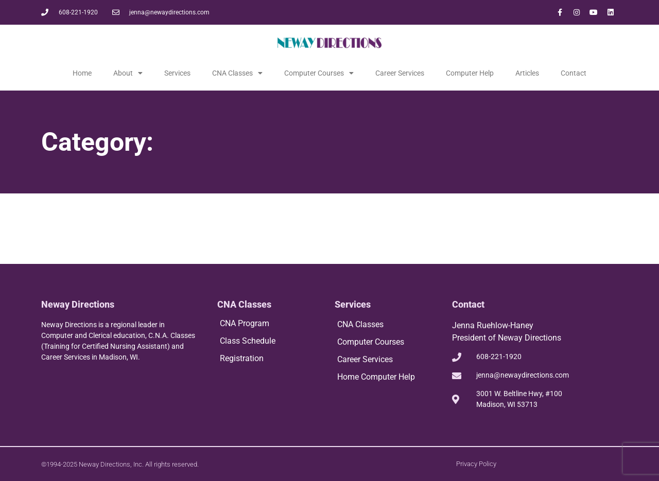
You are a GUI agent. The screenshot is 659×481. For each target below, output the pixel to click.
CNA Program (244, 323)
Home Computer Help (376, 377)
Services (177, 73)
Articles (527, 73)
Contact (573, 73)
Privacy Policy (476, 464)
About (128, 73)
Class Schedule (247, 341)
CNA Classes (237, 73)
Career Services (399, 73)
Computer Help (470, 73)
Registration (242, 358)
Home (82, 73)
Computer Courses (319, 73)
